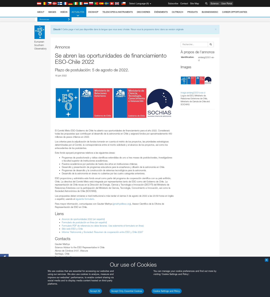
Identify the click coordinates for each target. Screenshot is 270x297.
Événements (161, 12)
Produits (192, 12)
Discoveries (143, 12)
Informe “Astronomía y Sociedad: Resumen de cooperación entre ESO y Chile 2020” (102, 232)
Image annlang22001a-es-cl (193, 92)
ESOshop (93, 12)
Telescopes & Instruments (117, 12)
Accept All (95, 291)
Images (52, 12)
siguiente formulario (85, 199)
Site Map (194, 3)
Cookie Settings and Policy (166, 291)
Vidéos (64, 12)
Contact (184, 3)
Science (215, 3)
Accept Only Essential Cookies (126, 291)
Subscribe (173, 3)
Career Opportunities (234, 12)
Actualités (78, 14)
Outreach (177, 12)
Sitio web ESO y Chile (72, 228)
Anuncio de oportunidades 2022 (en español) (83, 219)
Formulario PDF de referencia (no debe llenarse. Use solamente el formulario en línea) (103, 225)
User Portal (226, 3)
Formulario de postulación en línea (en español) (84, 222)
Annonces (52, 19)
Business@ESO (210, 12)
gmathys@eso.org (121, 203)
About (40, 12)
